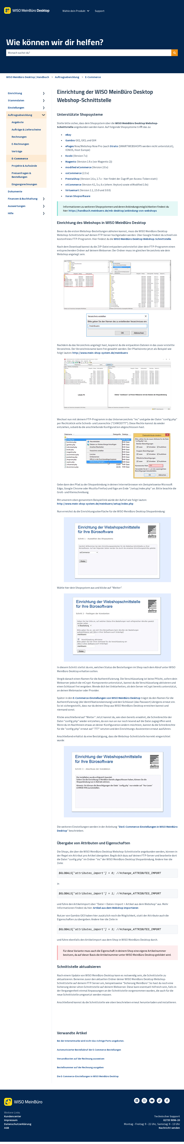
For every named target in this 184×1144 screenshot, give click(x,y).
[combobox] (88, 52)
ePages (69, 146)
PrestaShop (72, 178)
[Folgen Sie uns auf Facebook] (167, 1102)
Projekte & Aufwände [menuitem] (24, 165)
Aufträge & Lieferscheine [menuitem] (26, 129)
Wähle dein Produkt (73, 11)
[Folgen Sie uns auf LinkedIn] (137, 1102)
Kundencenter (12, 1118)
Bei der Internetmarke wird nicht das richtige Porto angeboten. (90, 1042)
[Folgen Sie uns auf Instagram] (144, 1102)
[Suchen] (174, 52)
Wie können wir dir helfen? (54, 42)
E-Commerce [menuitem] (20, 158)
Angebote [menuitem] (18, 122)
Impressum (11, 1122)
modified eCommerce (78, 167)
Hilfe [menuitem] (10, 213)
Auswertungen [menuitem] (16, 206)
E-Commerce (93, 77)
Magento (70, 161)
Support (100, 11)
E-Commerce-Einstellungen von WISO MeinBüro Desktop (106, 698)
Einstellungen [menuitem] (16, 107)
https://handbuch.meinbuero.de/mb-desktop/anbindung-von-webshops (113, 210)
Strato (114, 146)
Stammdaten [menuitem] (16, 100)
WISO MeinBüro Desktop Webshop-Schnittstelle (142, 239)
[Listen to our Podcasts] (159, 1102)
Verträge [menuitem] (17, 151)
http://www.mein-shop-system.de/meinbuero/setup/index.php (95, 503)
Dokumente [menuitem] (15, 191)
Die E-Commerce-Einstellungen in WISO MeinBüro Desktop (88, 1078)
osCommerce (73, 173)
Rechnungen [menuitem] (19, 136)
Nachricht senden (169, 1129)
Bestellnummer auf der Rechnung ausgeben (80, 1069)
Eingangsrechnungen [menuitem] (24, 184)
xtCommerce (73, 184)
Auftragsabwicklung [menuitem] (20, 115)
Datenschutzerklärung (17, 1126)
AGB (6, 1129)
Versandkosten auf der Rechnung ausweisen (80, 1060)
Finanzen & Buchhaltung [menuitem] (22, 198)
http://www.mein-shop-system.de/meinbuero (100, 352)
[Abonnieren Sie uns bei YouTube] (152, 1102)
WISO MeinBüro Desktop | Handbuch (27, 77)
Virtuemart (72, 190)
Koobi (69, 155)
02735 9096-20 (171, 1122)
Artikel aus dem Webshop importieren (115, 909)
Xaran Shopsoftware (77, 196)
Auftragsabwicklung (67, 77)
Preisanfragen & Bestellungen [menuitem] (21, 174)
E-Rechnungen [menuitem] (20, 144)
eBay (68, 134)
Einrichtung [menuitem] (15, 93)
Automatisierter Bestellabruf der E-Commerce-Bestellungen (89, 1051)
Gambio (70, 140)
